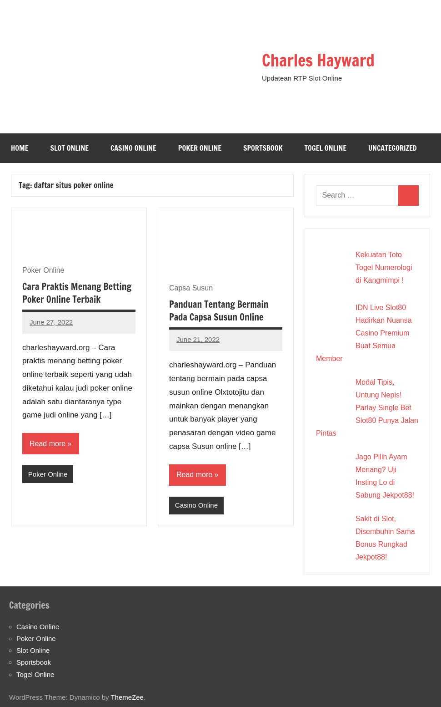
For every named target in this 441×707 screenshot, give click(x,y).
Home (19, 148)
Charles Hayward (318, 60)
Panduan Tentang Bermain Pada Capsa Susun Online (218, 311)
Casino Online (133, 148)
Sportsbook (262, 148)
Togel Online (325, 148)
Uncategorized (392, 148)
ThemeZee (127, 697)
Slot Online (69, 148)
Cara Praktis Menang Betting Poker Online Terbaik (76, 293)
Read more (47, 444)
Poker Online (199, 148)
